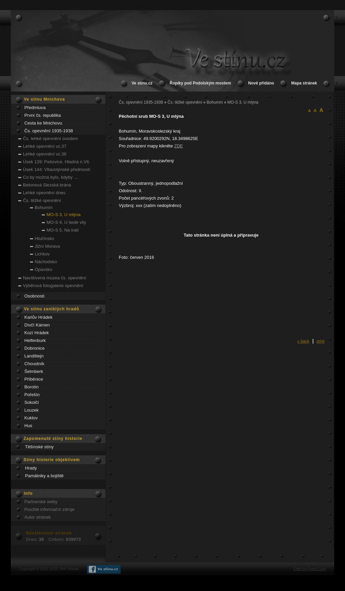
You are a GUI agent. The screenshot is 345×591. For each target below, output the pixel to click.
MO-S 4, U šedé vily (66, 222)
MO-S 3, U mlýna (63, 214)
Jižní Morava (47, 246)
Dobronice (34, 348)
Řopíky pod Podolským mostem (200, 83)
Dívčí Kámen (37, 324)
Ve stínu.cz (142, 83)
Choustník (34, 363)
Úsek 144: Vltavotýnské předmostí (56, 169)
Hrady (31, 468)
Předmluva (34, 107)
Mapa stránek (304, 83)
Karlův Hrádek (38, 317)
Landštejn (33, 355)
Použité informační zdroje (49, 509)
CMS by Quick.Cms (309, 569)
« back (303, 341)
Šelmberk (33, 371)
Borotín (31, 386)
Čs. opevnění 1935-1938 (48, 130)
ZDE (178, 145)
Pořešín (31, 394)
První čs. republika (42, 115)
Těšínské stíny (39, 446)
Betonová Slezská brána (47, 184)
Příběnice (33, 379)
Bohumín (44, 207)
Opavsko (43, 269)
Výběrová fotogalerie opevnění (53, 285)
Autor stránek (37, 517)
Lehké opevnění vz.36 (44, 154)
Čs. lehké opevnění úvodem (50, 138)
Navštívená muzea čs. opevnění (54, 277)
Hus (28, 425)
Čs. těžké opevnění (42, 200)
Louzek (31, 410)
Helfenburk (35, 340)
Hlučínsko (44, 238)
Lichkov (42, 253)
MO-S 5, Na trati (62, 230)
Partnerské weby (40, 501)
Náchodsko (46, 261)
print (320, 341)
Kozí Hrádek (36, 332)
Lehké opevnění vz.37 (44, 146)
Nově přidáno (261, 83)
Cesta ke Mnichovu (43, 123)
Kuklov (31, 417)
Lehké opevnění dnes (44, 192)
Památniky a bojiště (44, 475)
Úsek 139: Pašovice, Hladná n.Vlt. (56, 161)
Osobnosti (34, 296)
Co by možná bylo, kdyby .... (51, 177)
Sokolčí (31, 402)
